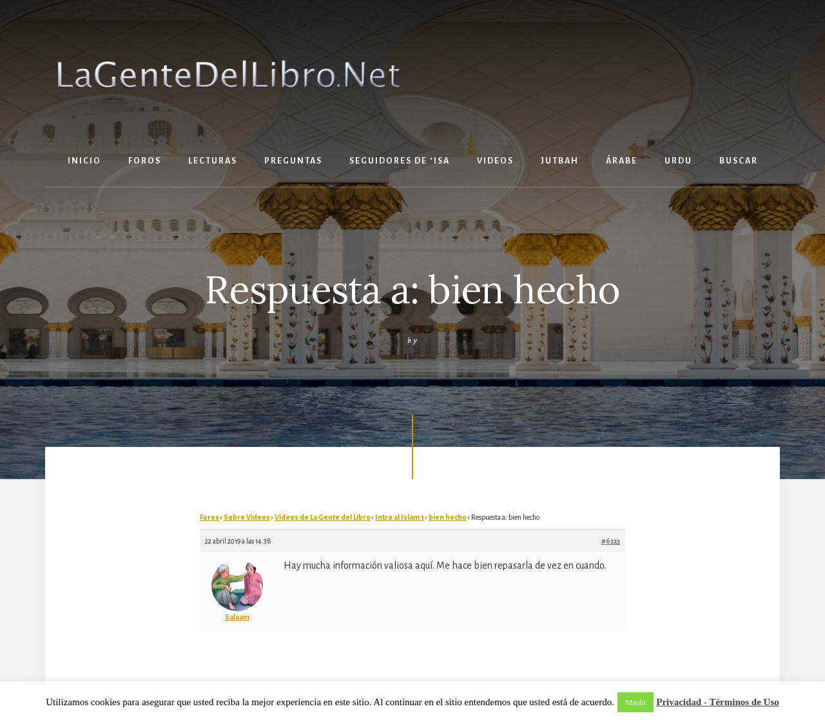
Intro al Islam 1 (399, 517)
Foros (209, 517)
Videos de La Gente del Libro (323, 517)
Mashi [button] (635, 702)
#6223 (610, 541)
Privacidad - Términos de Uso (717, 702)
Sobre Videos (247, 517)
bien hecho (448, 517)
